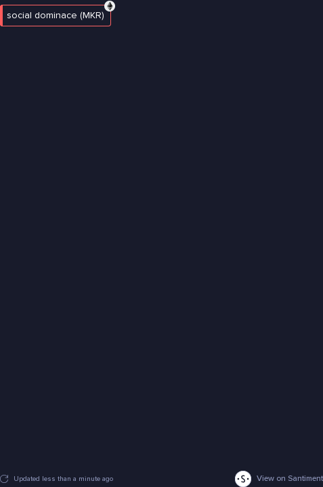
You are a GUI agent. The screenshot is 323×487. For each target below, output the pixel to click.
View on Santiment (279, 479)
